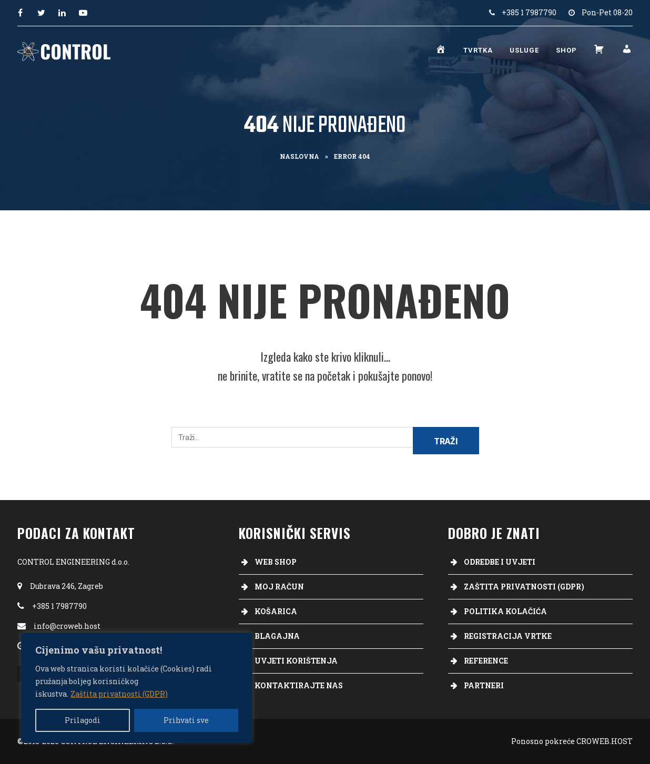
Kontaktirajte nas (299, 685)
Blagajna (277, 636)
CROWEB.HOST (604, 741)
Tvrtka (478, 50)
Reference (486, 661)
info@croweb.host (67, 626)
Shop (566, 50)
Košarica (276, 611)
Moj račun (279, 587)
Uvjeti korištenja (296, 661)
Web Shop (276, 562)
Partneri (484, 685)
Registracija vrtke (508, 636)
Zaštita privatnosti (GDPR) (119, 694)
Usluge (524, 50)
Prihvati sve (186, 720)
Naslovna (299, 156)
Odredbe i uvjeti (499, 562)
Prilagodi (82, 720)
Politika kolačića (505, 611)
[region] (136, 688)
